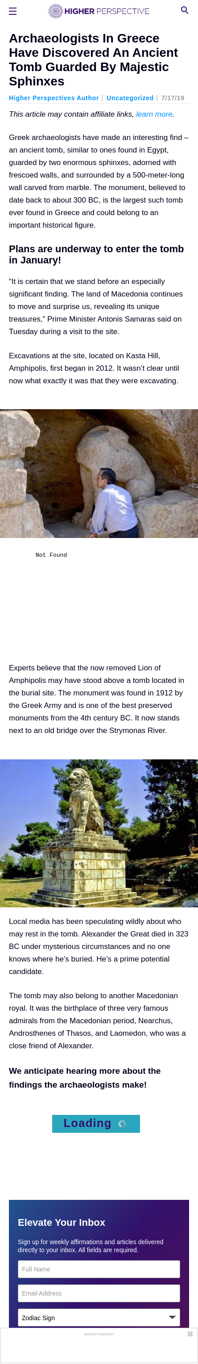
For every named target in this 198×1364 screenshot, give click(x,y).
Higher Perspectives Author (54, 98)
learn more (154, 114)
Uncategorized (130, 98)
